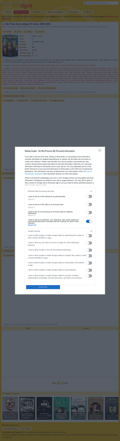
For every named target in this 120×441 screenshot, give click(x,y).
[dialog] (60, 220)
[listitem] (60, 191)
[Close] (100, 151)
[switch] (89, 196)
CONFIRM (43, 287)
